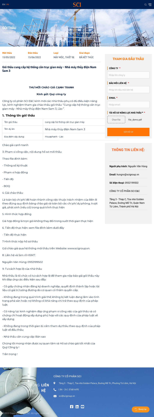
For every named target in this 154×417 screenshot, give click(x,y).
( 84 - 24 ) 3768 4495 (66, 389)
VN (7, 4)
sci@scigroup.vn (64, 396)
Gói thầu (21, 32)
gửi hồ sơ (128, 132)
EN (3, 4)
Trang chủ (7, 32)
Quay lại (140, 409)
